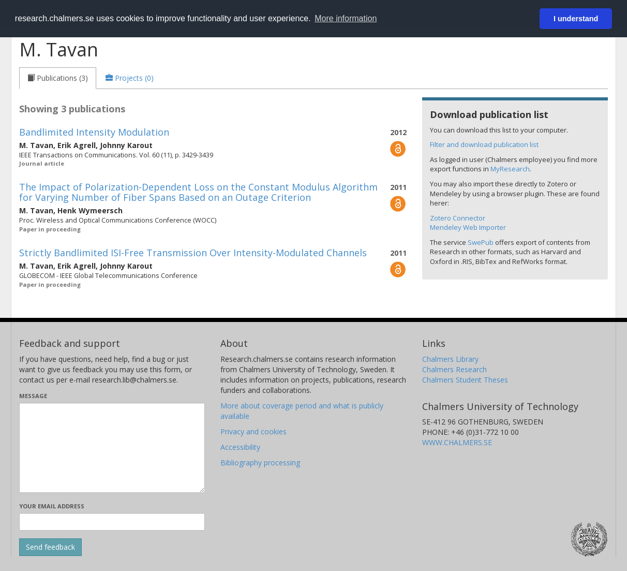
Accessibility (240, 447)
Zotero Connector (457, 218)
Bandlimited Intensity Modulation (94, 132)
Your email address (51, 506)
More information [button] (346, 18)
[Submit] (50, 547)
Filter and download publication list (484, 144)
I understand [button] (576, 18)
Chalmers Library (450, 359)
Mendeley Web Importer (468, 227)
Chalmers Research (454, 369)
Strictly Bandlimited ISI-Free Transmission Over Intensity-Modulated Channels (193, 252)
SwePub (481, 242)
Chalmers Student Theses (465, 380)
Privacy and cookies (253, 431)
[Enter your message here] (112, 448)
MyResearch (510, 168)
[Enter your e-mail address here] (112, 522)
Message (33, 396)
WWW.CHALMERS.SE (457, 442)
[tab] (57, 78)
